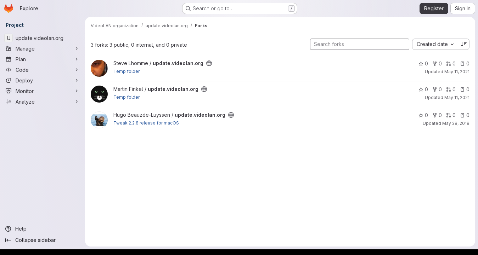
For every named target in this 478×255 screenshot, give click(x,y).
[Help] (42, 229)
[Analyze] (42, 101)
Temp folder (126, 71)
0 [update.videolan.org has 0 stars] (423, 63)
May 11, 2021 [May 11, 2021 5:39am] (456, 97)
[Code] (42, 70)
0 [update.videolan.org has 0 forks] (437, 63)
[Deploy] (42, 80)
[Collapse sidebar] (42, 240)
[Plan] (42, 59)
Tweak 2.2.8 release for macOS (146, 123)
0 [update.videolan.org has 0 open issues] (464, 63)
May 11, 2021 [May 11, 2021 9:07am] (456, 71)
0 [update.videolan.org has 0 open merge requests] (451, 63)
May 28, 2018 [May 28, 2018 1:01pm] (455, 123)
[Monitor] (42, 91)
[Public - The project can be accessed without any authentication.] (209, 63)
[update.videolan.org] (42, 38)
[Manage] (42, 48)
